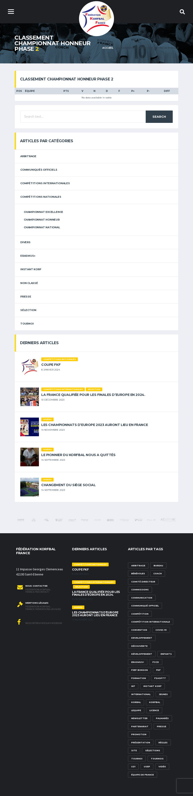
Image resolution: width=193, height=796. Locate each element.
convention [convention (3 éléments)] (139, 630)
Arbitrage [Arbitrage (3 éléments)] (138, 565)
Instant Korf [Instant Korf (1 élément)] (152, 686)
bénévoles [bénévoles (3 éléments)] (138, 573)
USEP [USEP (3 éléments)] (147, 766)
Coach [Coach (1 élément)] (157, 573)
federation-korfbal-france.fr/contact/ (38, 590)
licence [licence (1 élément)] (154, 710)
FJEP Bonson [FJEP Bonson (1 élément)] (139, 670)
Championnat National (42, 227)
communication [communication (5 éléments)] (141, 597)
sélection (28, 310)
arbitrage (28, 156)
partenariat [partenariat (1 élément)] (139, 726)
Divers (25, 242)
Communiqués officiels (38, 169)
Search (159, 116)
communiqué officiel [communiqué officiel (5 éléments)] (145, 605)
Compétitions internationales (45, 183)
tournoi (27, 323)
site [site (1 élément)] (134, 750)
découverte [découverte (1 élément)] (139, 646)
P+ (132, 91)
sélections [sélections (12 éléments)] (152, 750)
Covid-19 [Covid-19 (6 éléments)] (161, 630)
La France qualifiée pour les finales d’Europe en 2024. (93, 395)
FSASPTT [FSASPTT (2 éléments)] (160, 678)
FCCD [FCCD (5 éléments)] (155, 662)
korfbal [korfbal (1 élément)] (154, 702)
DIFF (167, 91)
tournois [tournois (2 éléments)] (157, 758)
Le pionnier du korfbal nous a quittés (78, 455)
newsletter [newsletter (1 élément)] (139, 718)
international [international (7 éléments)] (141, 694)
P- (148, 91)
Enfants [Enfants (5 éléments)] (166, 654)
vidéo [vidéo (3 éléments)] (162, 766)
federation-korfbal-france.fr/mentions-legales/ (43, 608)
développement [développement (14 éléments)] (141, 654)
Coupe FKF (50, 365)
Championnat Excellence (43, 212)
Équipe (30, 91)
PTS (66, 91)
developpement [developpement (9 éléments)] (141, 638)
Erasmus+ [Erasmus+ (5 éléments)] (137, 662)
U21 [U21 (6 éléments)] (133, 766)
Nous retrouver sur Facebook (39, 622)
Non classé (29, 283)
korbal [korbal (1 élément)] (136, 702)
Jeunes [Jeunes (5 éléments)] (163, 694)
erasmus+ (27, 255)
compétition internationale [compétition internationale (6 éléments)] (150, 621)
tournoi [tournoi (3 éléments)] (136, 758)
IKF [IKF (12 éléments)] (133, 686)
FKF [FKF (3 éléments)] (158, 670)
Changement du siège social (68, 485)
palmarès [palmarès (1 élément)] (162, 718)
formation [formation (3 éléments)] (138, 678)
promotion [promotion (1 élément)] (138, 734)
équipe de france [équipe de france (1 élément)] (142, 774)
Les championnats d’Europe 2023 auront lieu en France (94, 425)
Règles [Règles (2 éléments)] (163, 742)
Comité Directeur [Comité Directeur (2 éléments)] (143, 581)
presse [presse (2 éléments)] (161, 726)
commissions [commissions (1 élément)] (140, 589)
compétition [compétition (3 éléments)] (139, 614)
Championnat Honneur (42, 219)
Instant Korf (30, 269)
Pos (19, 91)
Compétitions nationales (40, 196)
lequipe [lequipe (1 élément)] (136, 710)
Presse (25, 296)
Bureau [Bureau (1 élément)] (158, 565)
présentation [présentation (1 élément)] (140, 742)
